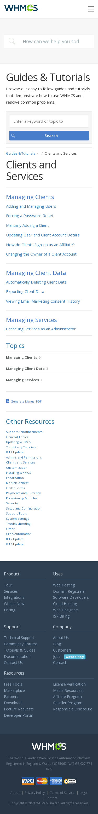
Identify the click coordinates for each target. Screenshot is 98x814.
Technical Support (19, 637)
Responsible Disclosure (72, 708)
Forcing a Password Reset (30, 215)
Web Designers (66, 609)
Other (10, 529)
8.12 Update (15, 539)
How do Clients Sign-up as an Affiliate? (40, 244)
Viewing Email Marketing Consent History (43, 301)
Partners (11, 696)
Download (12, 702)
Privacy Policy (35, 792)
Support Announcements (24, 432)
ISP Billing (61, 616)
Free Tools (13, 684)
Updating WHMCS (18, 442)
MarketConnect (17, 483)
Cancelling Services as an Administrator (41, 328)
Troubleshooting (18, 523)
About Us (61, 637)
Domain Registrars (69, 591)
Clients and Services (20, 462)
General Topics (17, 437)
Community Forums (21, 643)
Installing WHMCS (18, 472)
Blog (57, 643)
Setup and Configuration (24, 508)
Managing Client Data (36, 273)
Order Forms (15, 488)
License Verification (69, 684)
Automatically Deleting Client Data (36, 282)
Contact (59, 662)
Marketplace (14, 690)
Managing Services (31, 320)
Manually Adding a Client (27, 225)
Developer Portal (18, 715)
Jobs (69, 656)
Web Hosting (64, 585)
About (15, 792)
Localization (15, 478)
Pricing (9, 609)
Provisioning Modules (21, 498)
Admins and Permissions (24, 457)
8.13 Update (15, 544)
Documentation (17, 656)
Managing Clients (30, 197)
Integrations (14, 597)
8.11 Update (15, 452)
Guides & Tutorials (20, 153)
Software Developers (71, 597)
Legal (84, 792)
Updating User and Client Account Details (43, 235)
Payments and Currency (23, 493)
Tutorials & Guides (19, 650)
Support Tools (16, 513)
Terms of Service (62, 792)
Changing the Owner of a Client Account (41, 254)
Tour (8, 585)
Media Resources (67, 690)
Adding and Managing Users (31, 206)
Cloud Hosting (65, 603)
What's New (14, 603)
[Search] (49, 121)
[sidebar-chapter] (49, 357)
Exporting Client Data (25, 291)
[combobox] (49, 41)
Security (12, 503)
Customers (62, 650)
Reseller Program (67, 702)
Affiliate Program (67, 696)
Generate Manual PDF (26, 401)
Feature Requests (19, 708)
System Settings (17, 519)
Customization (16, 468)
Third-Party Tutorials (21, 447)
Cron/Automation (19, 534)
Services (11, 591)
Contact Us (13, 662)
